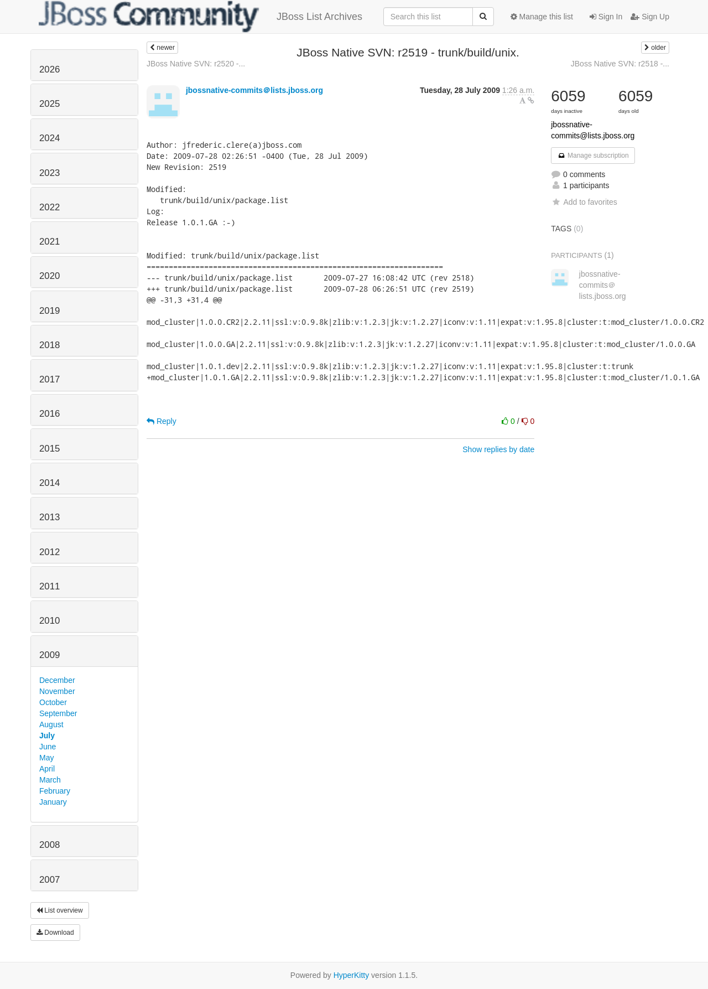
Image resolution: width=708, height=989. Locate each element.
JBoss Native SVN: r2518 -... (620, 63)
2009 (49, 655)
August (51, 724)
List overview (60, 910)
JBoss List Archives (200, 16)
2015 (49, 448)
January (53, 802)
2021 (49, 241)
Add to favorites (584, 202)
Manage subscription (593, 155)
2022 (49, 207)
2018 (49, 345)
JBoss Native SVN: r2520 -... (196, 63)
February (54, 790)
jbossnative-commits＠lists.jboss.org (254, 90)
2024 (49, 138)
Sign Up (650, 16)
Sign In (606, 16)
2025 (49, 104)
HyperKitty (351, 975)
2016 (49, 413)
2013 (49, 517)
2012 (49, 552)
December (57, 680)
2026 (49, 69)
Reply (161, 421)
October (53, 702)
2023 (49, 173)
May (46, 757)
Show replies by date (498, 449)
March (50, 779)
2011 (49, 586)
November (57, 691)
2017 (49, 379)
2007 (49, 879)
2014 (49, 483)
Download (55, 932)
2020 (49, 276)
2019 (49, 310)
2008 (49, 845)
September (58, 713)
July (47, 735)
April (47, 768)
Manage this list (542, 16)
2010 (49, 620)
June (47, 746)
